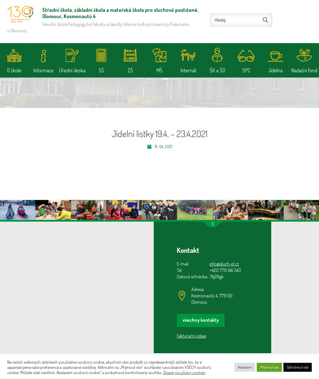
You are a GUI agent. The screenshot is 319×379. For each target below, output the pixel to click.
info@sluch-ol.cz (224, 264)
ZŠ (130, 70)
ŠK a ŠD (217, 70)
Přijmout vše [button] (269, 367)
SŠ (101, 70)
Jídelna (275, 70)
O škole (14, 70)
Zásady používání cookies (184, 372)
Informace (43, 70)
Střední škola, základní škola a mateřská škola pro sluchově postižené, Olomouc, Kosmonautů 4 (20, 14)
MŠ (159, 70)
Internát (188, 70)
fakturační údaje (191, 336)
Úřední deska (72, 70)
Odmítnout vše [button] (297, 367)
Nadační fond (304, 70)
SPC (246, 70)
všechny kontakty (201, 320)
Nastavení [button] (245, 367)
